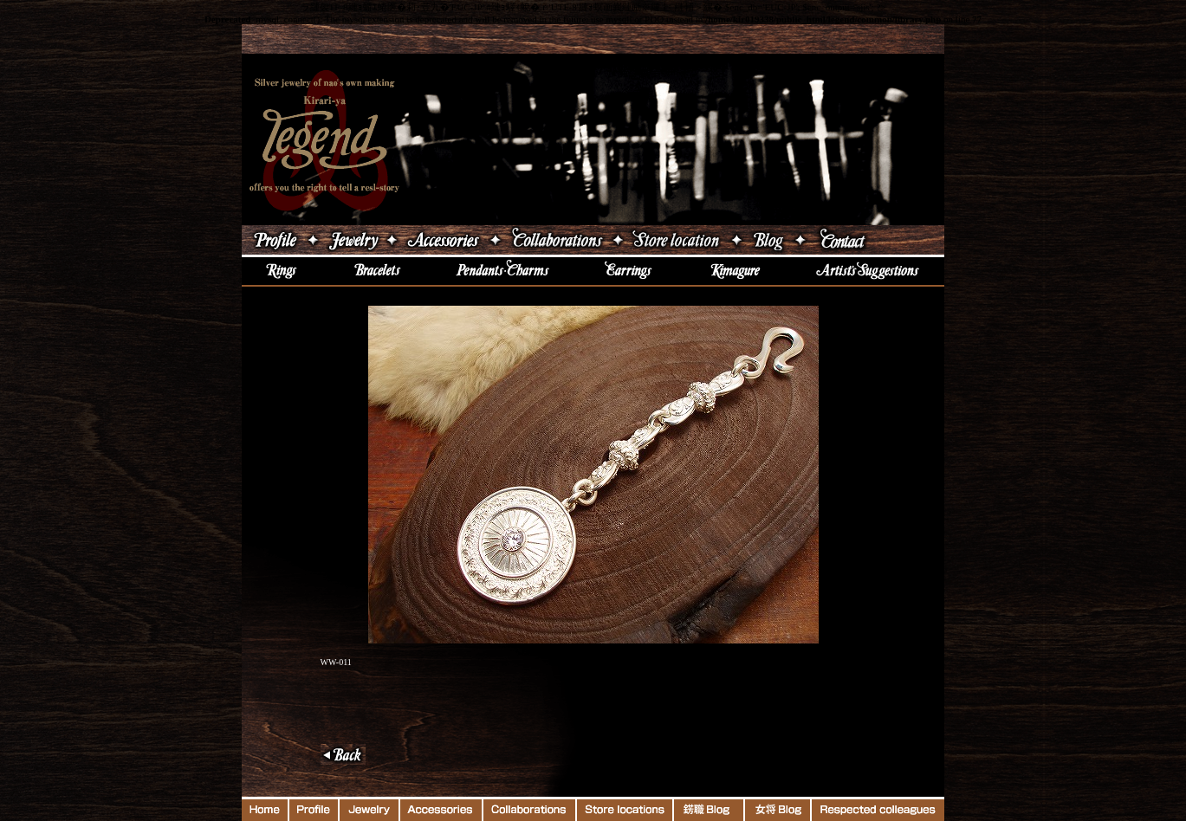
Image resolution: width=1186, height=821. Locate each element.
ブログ (768, 240)
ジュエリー (352, 240)
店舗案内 (677, 240)
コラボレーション (556, 240)
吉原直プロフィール (273, 240)
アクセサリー (443, 240)
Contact (877, 240)
